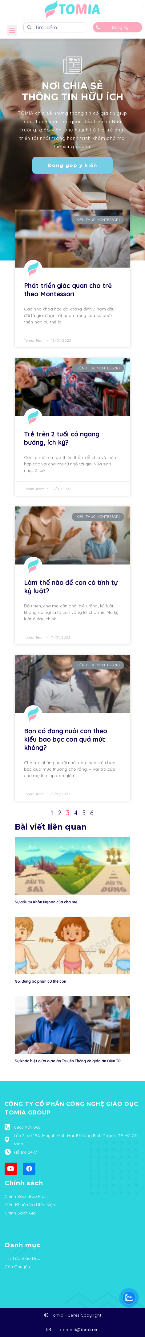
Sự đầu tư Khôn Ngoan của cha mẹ (46, 902)
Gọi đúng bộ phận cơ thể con (40, 981)
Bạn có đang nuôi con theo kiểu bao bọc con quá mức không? (65, 739)
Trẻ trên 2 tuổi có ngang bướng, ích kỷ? (61, 438)
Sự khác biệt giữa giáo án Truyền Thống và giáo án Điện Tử (67, 1061)
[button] (12, 30)
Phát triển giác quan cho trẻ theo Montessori (68, 289)
